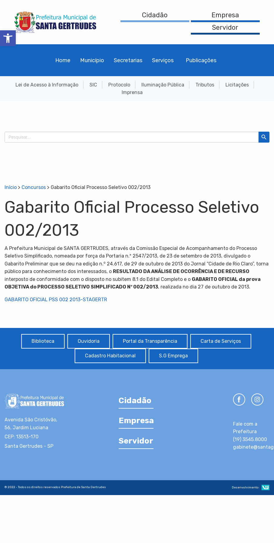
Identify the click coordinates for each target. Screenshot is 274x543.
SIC (93, 85)
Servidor (225, 27)
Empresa (225, 15)
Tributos (204, 85)
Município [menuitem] (92, 60)
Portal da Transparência (150, 341)
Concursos (34, 187)
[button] (8, 38)
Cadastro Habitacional (110, 356)
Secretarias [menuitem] (128, 60)
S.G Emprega (173, 356)
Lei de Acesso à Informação (46, 85)
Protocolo (119, 85)
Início (11, 187)
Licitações (237, 85)
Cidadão (154, 15)
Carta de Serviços (221, 341)
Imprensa (132, 92)
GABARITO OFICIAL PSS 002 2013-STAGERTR (56, 299)
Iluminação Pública (162, 85)
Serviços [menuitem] (163, 60)
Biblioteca (43, 341)
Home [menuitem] (62, 60)
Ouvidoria (89, 341)
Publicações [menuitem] (201, 60)
